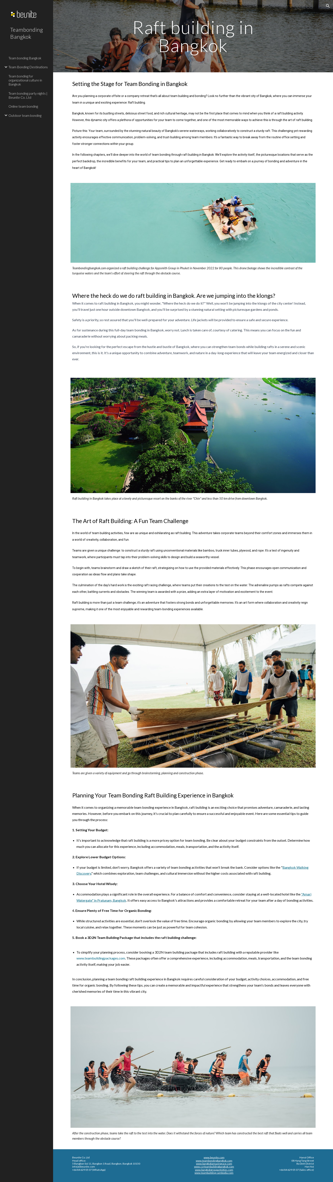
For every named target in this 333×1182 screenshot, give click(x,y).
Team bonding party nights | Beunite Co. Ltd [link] (27, 95)
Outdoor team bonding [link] (24, 115)
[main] (193, 36)
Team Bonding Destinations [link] (28, 67)
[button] (328, 6)
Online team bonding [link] (23, 106)
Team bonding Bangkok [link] (24, 58)
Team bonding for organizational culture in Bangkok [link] (25, 80)
